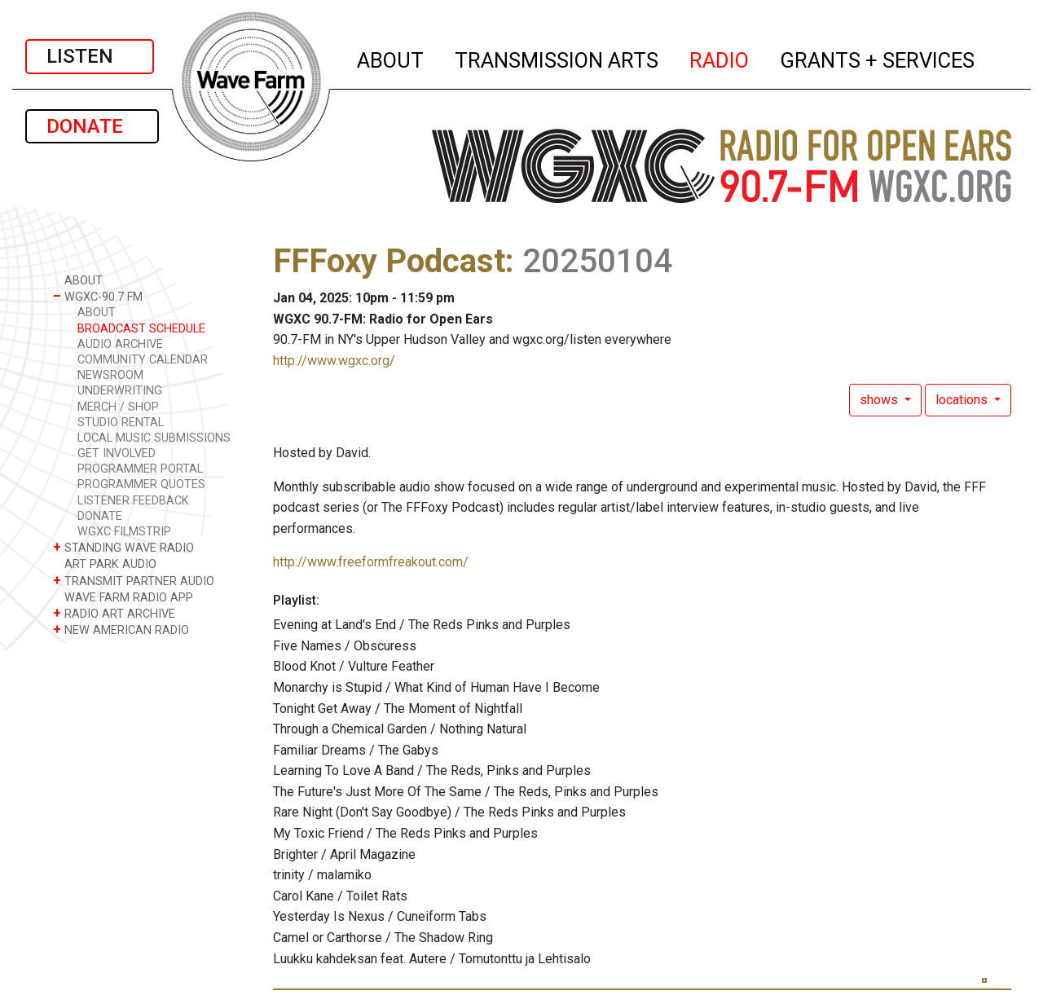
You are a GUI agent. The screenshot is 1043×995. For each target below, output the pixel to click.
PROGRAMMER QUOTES (141, 484)
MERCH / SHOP (118, 407)
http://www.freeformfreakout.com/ (371, 562)
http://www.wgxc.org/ (334, 360)
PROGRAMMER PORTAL (140, 469)
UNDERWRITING (119, 391)
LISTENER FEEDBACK (133, 501)
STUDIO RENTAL (120, 422)
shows (880, 399)
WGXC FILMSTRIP (124, 532)
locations (963, 399)
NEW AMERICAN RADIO (121, 629)
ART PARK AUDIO (104, 563)
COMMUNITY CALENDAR (142, 360)
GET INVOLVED (116, 453)
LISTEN (89, 56)
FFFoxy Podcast (389, 261)
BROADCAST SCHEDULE (141, 329)
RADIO (719, 58)
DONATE (92, 126)
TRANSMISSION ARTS (557, 58)
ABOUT (391, 58)
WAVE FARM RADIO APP (123, 597)
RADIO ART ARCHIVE (114, 613)
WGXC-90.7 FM (98, 296)
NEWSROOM (110, 375)
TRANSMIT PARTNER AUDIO (133, 580)
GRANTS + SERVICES (878, 58)
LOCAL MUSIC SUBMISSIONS (154, 438)
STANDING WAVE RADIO (123, 547)
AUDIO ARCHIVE (120, 344)
